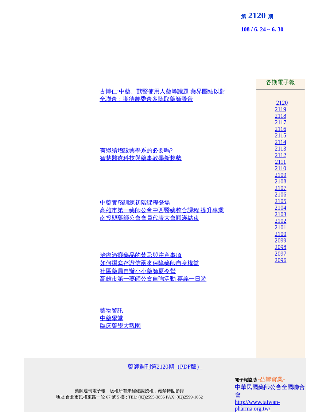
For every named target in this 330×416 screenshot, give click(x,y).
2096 (280, 260)
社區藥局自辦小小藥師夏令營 (138, 271)
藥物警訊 (111, 310)
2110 (280, 168)
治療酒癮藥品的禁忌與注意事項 (141, 255)
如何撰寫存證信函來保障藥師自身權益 (149, 263)
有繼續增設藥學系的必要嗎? (136, 150)
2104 (280, 208)
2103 (280, 214)
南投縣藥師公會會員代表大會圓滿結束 (149, 218)
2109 (280, 175)
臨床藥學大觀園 (120, 326)
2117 (280, 122)
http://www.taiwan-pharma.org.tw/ (257, 405)
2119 (280, 109)
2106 (280, 194)
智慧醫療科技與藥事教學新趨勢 (141, 158)
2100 (280, 234)
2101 (280, 227)
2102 (280, 221)
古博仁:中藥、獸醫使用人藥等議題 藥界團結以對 (162, 91)
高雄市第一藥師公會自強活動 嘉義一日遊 (153, 279)
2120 (282, 103)
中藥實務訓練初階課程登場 (135, 202)
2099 (280, 240)
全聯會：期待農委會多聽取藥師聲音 (146, 99)
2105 (280, 201)
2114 (280, 142)
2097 (280, 253)
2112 (280, 155)
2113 (280, 148)
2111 (280, 162)
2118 (280, 116)
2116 (280, 129)
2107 (280, 188)
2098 (280, 247)
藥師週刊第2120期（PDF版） (165, 366)
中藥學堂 (111, 318)
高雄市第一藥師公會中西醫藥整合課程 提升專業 (162, 210)
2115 (280, 135)
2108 (280, 181)
